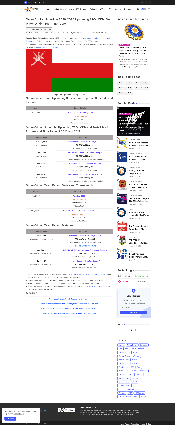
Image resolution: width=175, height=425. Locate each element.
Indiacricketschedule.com (48, 47)
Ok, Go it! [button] (10, 419)
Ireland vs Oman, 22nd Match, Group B (85, 163)
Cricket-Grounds (125, 397)
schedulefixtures (125, 276)
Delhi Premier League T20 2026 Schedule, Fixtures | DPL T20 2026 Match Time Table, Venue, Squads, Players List (139, 200)
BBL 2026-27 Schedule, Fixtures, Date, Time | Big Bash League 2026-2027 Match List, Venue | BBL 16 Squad (139, 241)
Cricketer (122, 374)
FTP (109, 9)
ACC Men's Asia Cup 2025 (85, 239)
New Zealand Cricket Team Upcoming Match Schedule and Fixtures (69, 304)
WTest (134, 382)
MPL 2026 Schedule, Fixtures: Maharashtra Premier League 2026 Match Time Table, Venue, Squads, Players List (139, 186)
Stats (117, 9)
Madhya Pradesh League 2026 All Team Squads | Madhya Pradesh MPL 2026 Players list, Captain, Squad (139, 214)
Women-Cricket (124, 356)
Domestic (122, 393)
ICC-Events (143, 371)
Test (139, 367)
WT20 (121, 371)
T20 (120, 349)
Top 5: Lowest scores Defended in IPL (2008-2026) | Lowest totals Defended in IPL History (139, 228)
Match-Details (132, 345)
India (126, 349)
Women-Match (124, 360)
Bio (139, 389)
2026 (130, 393)
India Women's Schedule (143, 88)
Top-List (139, 374)
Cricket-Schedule (137, 349)
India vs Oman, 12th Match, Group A (85, 261)
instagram (127, 281)
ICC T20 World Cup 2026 (85, 145)
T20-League (123, 367)
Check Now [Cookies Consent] (18, 414)
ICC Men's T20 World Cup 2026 (80, 113)
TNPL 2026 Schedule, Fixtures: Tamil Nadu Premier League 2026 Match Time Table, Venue (139, 144)
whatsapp (143, 276)
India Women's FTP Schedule (126, 88)
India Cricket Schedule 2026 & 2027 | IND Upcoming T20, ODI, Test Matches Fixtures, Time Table (133, 52)
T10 (127, 371)
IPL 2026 (138, 9)
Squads (121, 345)
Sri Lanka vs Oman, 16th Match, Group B (85, 153)
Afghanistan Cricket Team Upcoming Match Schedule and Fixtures (69, 308)
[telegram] (45, 410)
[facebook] (142, 2)
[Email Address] (133, 307)
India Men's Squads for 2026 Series (143, 83)
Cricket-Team (124, 378)
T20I (132, 367)
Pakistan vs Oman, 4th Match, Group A (85, 236)
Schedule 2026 (96, 9)
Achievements (124, 382)
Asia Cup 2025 (79, 196)
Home (48, 9)
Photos (143, 397)
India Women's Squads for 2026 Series (126, 93)
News (71, 9)
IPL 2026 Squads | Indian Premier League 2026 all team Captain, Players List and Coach (139, 255)
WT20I (130, 374)
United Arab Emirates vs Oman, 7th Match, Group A (85, 250)
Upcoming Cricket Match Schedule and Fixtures (69, 299)
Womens (136, 356)
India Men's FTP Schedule (126, 83)
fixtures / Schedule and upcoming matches (89, 274)
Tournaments (136, 378)
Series (134, 360)
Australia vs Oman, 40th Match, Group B (85, 174)
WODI (134, 371)
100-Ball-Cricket (124, 385)
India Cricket (59, 9)
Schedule (143, 345)
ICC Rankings (81, 9)
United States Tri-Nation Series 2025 (79, 211)
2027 (136, 397)
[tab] (48, 9)
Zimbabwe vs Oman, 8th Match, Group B (85, 142)
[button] (143, 9)
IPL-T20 (135, 363)
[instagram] (150, 2)
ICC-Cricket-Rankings (126, 389)
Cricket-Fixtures (124, 352)
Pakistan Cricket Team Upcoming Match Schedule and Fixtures (69, 313)
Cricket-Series (124, 363)
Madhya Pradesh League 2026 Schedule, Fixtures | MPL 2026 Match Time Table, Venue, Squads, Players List (139, 172)
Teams (127, 9)
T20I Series (139, 393)
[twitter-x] (146, 2)
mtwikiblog (141, 281)
